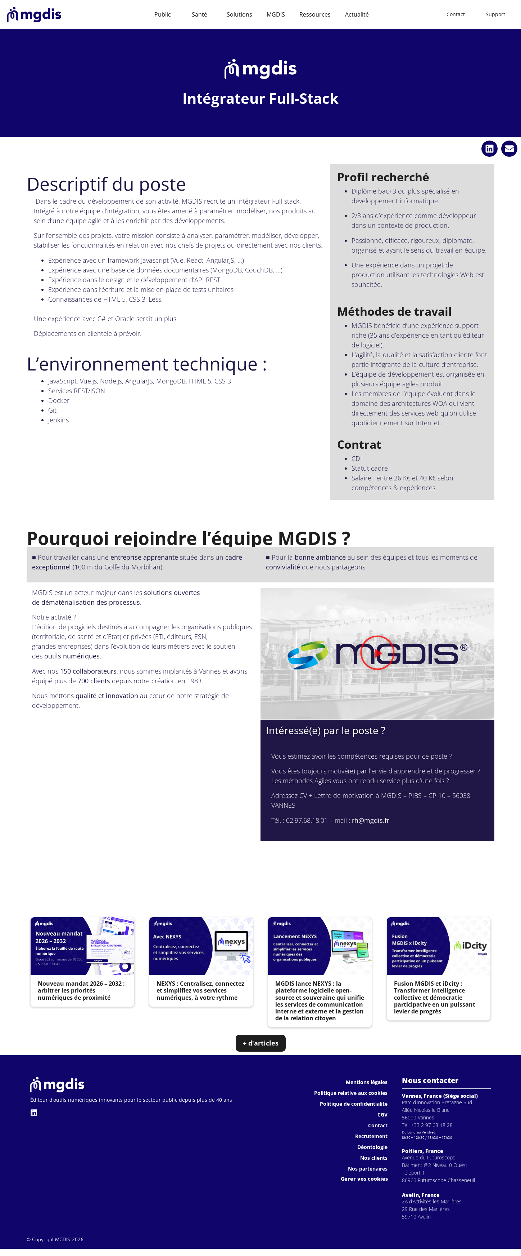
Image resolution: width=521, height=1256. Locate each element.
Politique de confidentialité (354, 1103)
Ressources (315, 14)
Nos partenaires (368, 1168)
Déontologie (372, 1147)
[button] (489, 149)
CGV (382, 1114)
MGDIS (276, 14)
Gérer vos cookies (364, 1178)
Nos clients (374, 1157)
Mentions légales (367, 1082)
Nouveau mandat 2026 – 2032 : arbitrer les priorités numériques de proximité (81, 990)
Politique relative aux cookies (351, 1092)
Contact (378, 1125)
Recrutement (371, 1136)
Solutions (239, 14)
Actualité (357, 14)
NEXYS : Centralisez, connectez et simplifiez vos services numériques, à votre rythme (200, 990)
